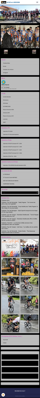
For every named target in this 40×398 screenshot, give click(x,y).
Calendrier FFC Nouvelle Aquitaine (11, 134)
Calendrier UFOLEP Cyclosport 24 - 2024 (12, 153)
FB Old (4, 66)
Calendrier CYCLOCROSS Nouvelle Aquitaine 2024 (14, 165)
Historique (5, 103)
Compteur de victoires (8, 69)
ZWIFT (4, 122)
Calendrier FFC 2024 (7, 131)
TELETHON (5, 339)
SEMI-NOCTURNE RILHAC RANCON (10, 180)
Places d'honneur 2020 (8, 109)
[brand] (10, 2)
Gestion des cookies (20, 396)
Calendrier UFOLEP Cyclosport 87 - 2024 (12, 143)
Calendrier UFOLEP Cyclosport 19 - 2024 (12, 150)
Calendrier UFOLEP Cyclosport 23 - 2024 (12, 146)
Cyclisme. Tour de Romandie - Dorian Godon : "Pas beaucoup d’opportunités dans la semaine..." (18, 231)
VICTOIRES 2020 (6, 106)
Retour (20, 51)
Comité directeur (7, 96)
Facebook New (6, 63)
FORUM (4, 342)
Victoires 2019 (6, 112)
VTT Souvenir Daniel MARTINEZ (10, 177)
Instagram (5, 72)
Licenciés (5, 119)
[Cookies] (3, 395)
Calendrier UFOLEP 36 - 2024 (9, 156)
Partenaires (5, 100)
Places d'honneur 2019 (8, 116)
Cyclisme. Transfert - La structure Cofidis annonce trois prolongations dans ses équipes (17, 223)
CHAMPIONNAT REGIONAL (8, 183)
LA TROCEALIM (6, 174)
